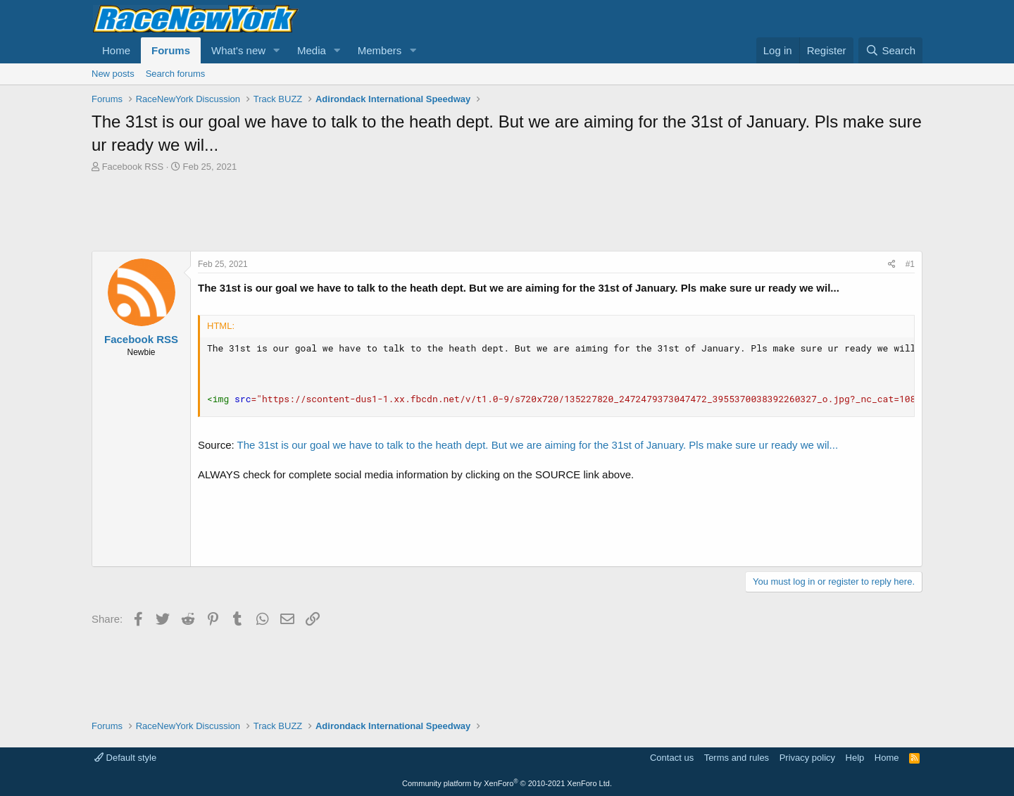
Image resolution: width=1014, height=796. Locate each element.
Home (116, 50)
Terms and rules (736, 757)
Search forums (176, 73)
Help (855, 757)
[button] (277, 50)
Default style (125, 757)
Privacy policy (807, 757)
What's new (238, 50)
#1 (910, 264)
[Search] (890, 50)
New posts (113, 73)
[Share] (892, 264)
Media (311, 50)
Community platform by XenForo (507, 783)
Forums (170, 50)
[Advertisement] (507, 212)
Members (380, 50)
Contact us (672, 757)
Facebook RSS (132, 166)
